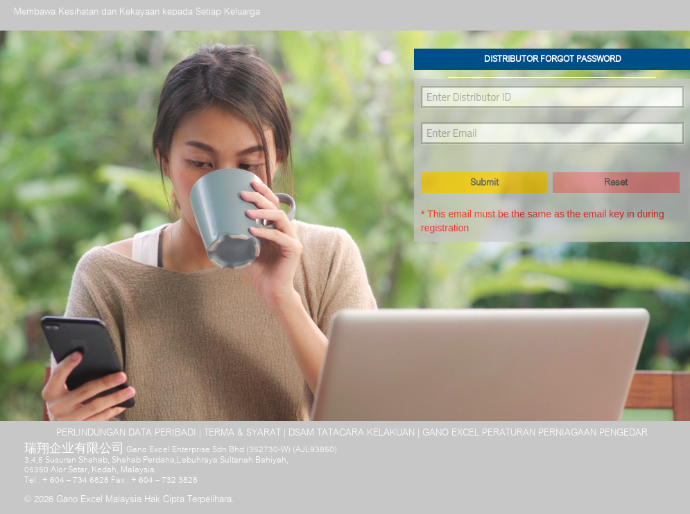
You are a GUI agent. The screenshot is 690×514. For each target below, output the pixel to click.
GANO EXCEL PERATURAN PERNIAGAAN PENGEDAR (535, 432)
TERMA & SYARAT (242, 432)
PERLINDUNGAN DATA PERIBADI (126, 432)
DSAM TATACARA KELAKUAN (351, 432)
